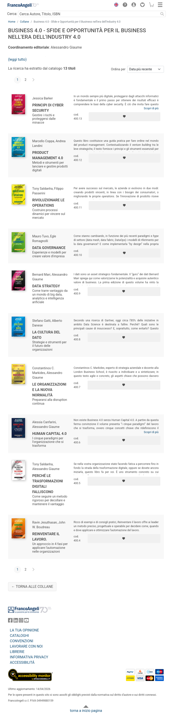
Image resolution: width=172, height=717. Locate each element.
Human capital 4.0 (49, 433)
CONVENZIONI (21, 641)
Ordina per (118, 69)
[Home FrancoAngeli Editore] (23, 5)
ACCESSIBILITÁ (22, 662)
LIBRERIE (17, 652)
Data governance (48, 248)
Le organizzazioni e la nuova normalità (49, 389)
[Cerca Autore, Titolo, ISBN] (88, 14)
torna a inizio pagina (86, 710)
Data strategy (46, 286)
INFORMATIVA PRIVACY (29, 657)
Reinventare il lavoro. (46, 536)
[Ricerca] (162, 14)
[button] (115, 5)
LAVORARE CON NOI (26, 646)
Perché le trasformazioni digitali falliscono (47, 484)
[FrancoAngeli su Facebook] (10, 621)
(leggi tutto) (17, 59)
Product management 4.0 (47, 155)
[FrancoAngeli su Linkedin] (15, 621)
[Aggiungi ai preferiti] (124, 116)
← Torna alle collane (32, 586)
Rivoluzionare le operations (48, 203)
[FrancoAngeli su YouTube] (26, 621)
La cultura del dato (46, 335)
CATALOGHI (19, 635)
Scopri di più (151, 108)
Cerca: (12, 14)
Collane (24, 21)
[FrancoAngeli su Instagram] (21, 621)
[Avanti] (33, 80)
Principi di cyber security (48, 108)
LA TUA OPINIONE (24, 630)
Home (11, 21)
